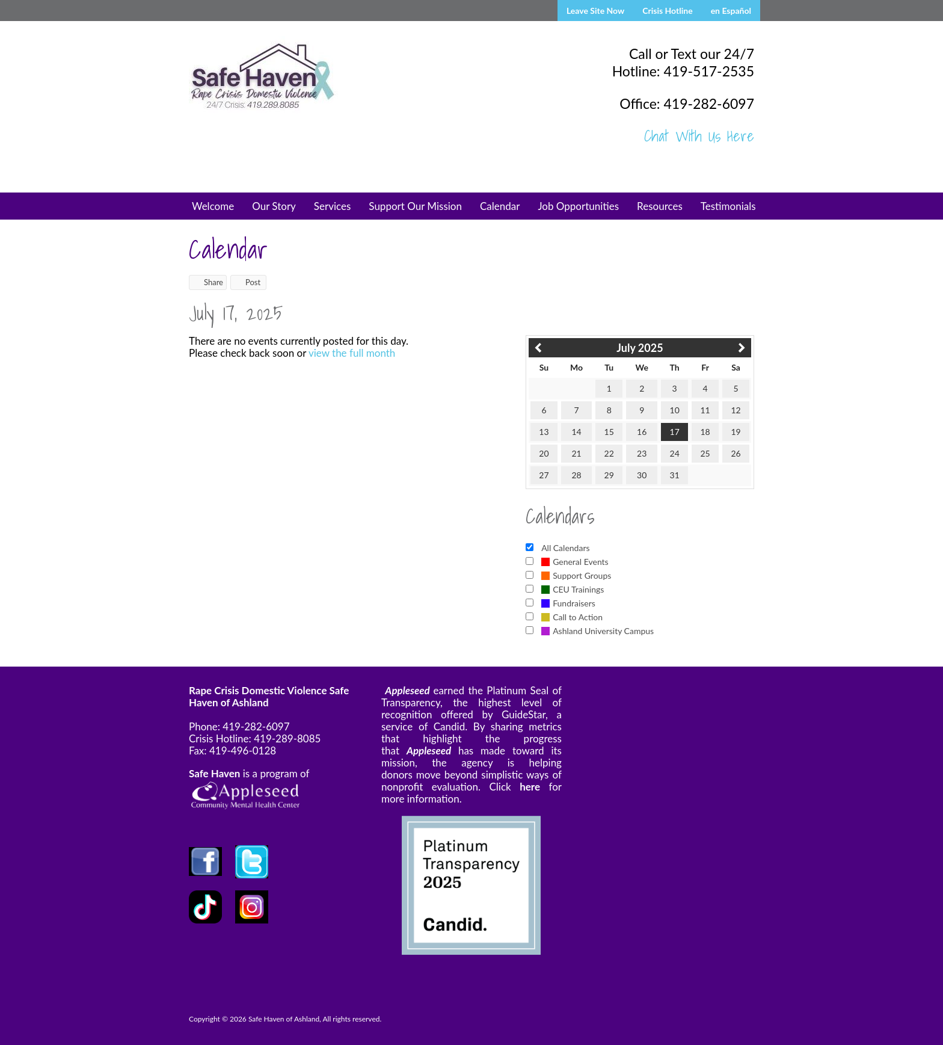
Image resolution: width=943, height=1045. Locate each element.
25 (705, 453)
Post (247, 282)
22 (609, 453)
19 (735, 432)
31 (675, 475)
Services (332, 206)
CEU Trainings (572, 589)
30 (642, 475)
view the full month (352, 353)
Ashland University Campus (597, 631)
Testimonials (728, 206)
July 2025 (639, 347)
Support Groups (576, 575)
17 (675, 432)
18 (705, 432)
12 (735, 410)
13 (543, 432)
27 (543, 475)
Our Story (274, 206)
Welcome (213, 206)
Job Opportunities (578, 206)
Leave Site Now (595, 10)
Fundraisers (568, 603)
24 (675, 453)
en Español (731, 10)
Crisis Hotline (667, 10)
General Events (575, 561)
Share (207, 282)
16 (642, 432)
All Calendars (565, 548)
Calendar (500, 206)
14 (576, 432)
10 (675, 410)
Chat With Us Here (699, 136)
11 (705, 410)
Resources (660, 206)
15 (609, 432)
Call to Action (572, 617)
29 (609, 475)
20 (543, 453)
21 (576, 453)
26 (735, 453)
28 (576, 475)
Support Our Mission (415, 206)
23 (642, 453)
